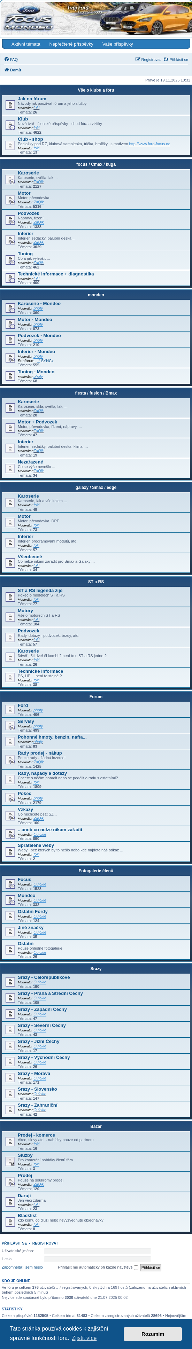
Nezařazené (30, 462)
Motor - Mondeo (35, 319)
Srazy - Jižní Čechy (38, 1041)
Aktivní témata (25, 44)
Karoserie (28, 173)
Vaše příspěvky (117, 44)
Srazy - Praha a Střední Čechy (50, 993)
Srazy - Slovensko (37, 1089)
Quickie (39, 834)
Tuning (25, 253)
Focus (24, 879)
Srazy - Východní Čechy (44, 1057)
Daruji (24, 1195)
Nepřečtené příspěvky (71, 44)
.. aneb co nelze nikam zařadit (50, 829)
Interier (25, 233)
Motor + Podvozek (37, 421)
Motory (25, 610)
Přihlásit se (14, 1243)
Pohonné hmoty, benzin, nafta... (52, 737)
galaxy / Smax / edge (96, 487)
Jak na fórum (32, 98)
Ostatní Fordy (33, 911)
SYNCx (45, 361)
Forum (96, 696)
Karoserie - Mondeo (39, 303)
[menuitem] (11, 59)
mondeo (96, 295)
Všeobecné (30, 556)
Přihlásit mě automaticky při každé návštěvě (98, 1267)
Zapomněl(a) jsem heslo (22, 1267)
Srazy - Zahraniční (37, 1105)
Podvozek (28, 213)
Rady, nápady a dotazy (42, 773)
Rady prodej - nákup (40, 753)
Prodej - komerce (36, 1135)
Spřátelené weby (36, 845)
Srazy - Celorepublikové (44, 977)
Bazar (96, 1126)
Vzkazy (25, 809)
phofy (38, 308)
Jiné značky (31, 927)
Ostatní (25, 943)
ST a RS (96, 581)
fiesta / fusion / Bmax (96, 393)
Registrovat (45, 1243)
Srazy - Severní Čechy (42, 1025)
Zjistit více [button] (84, 1338)
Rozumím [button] (152, 1334)
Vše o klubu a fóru (96, 90)
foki (36, 108)
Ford (23, 705)
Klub (23, 119)
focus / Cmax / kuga (96, 164)
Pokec (24, 793)
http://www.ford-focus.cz (149, 144)
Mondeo (27, 895)
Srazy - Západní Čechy (42, 1009)
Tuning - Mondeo (36, 371)
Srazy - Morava (34, 1073)
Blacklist (27, 1215)
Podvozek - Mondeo (39, 335)
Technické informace (40, 671)
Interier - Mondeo (36, 351)
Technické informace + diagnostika (56, 273)
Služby (25, 1155)
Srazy (95, 968)
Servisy (26, 721)
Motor (24, 193)
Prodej (25, 1175)
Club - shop (30, 139)
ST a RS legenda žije (40, 590)
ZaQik (38, 182)
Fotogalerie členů (96, 870)
